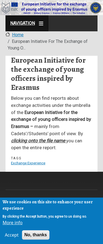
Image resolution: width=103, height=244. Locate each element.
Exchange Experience (28, 163)
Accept (11, 235)
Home (18, 34)
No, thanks (35, 235)
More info (12, 223)
